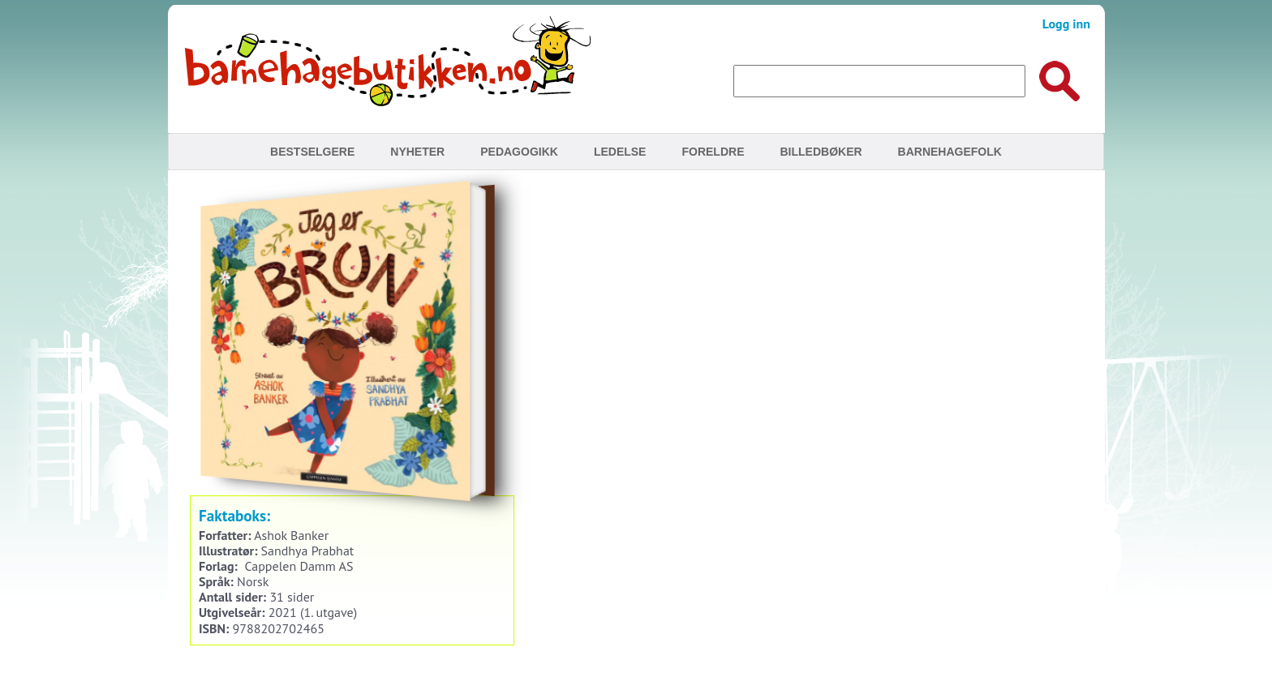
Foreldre (712, 151)
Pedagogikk (519, 151)
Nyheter (417, 151)
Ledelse (620, 151)
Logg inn (1066, 23)
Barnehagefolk (950, 151)
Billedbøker (821, 151)
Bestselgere (312, 151)
